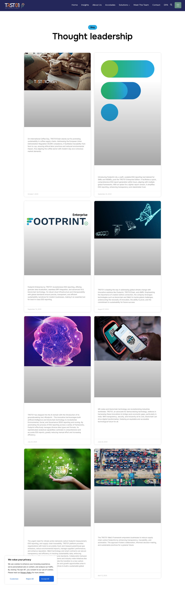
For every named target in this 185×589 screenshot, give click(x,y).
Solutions (123, 5)
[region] (31, 570)
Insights (85, 5)
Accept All (45, 579)
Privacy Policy (26, 572)
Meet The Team (141, 5)
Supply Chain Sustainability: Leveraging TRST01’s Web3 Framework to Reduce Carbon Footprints (127, 530)
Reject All (30, 579)
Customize (14, 579)
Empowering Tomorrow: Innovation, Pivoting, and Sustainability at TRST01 (127, 283)
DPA (166, 5)
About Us (97, 5)
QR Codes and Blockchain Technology (120, 403)
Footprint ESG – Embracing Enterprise (50, 281)
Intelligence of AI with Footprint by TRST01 (54, 409)
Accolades (110, 5)
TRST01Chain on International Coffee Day (53, 133)
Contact (156, 5)
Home (75, 5)
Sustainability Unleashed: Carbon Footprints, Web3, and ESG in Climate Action (54, 534)
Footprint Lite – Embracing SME (117, 171)
